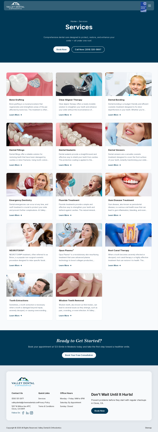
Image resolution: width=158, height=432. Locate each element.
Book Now (62, 49)
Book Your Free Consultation (79, 355)
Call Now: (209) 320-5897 (88, 49)
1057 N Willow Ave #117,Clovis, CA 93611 (21, 407)
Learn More (15, 115)
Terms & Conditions (46, 406)
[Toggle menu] (149, 5)
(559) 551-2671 (18, 398)
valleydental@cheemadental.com (23, 402)
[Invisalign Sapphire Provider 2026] (143, 7)
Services (42, 398)
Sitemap (148, 428)
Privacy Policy (44, 402)
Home (74, 21)
